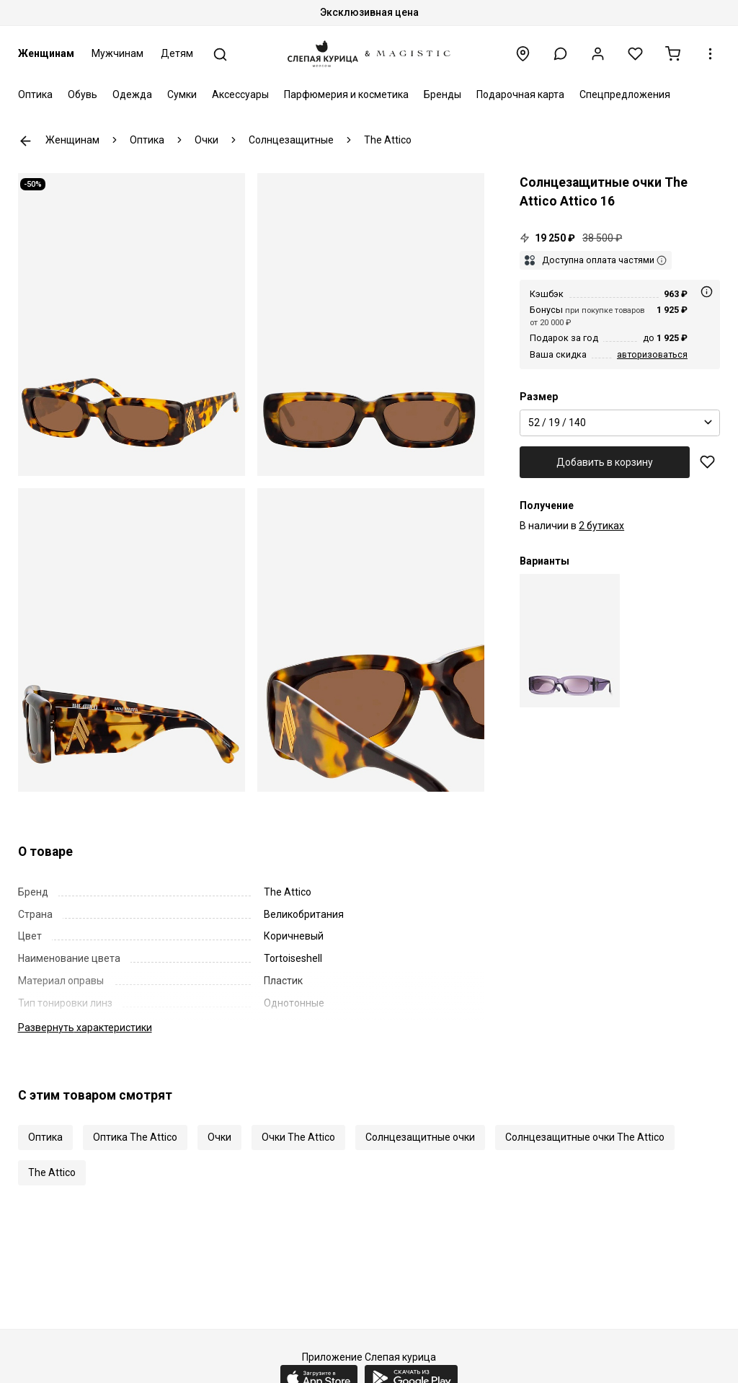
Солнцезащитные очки (420, 1137)
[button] (560, 53)
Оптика (35, 94)
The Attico (52, 1172)
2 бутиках (601, 525)
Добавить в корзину (604, 462)
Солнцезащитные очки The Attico (584, 1137)
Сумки (182, 94)
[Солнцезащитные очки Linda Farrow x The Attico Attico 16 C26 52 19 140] (570, 640)
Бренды (442, 94)
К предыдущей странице (25, 141)
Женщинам (46, 53)
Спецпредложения (624, 94)
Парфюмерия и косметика (346, 94)
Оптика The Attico (135, 1137)
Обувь (82, 94)
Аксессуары (240, 94)
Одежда (132, 94)
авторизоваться (652, 354)
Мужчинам (117, 53)
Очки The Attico (298, 1137)
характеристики (85, 1027)
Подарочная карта (520, 94)
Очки (219, 1137)
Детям (177, 53)
